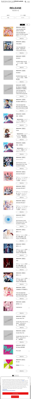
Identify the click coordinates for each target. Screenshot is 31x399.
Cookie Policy (4, 392)
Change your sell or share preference (8, 393)
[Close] (28, 381)
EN (27, 24)
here (23, 383)
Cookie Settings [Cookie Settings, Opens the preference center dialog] (15, 396)
